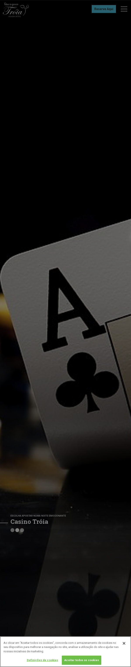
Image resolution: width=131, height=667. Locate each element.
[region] (65, 651)
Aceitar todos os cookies (81, 660)
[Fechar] (124, 643)
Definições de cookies (42, 660)
